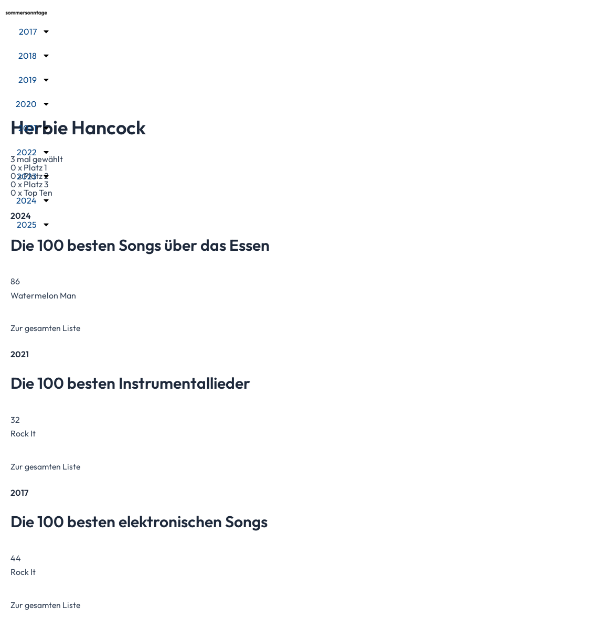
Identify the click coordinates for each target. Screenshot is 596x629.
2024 (33, 199)
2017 (34, 31)
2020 (33, 103)
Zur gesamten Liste (46, 328)
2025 (33, 224)
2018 (34, 55)
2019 (34, 79)
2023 (33, 175)
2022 (33, 151)
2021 (34, 127)
